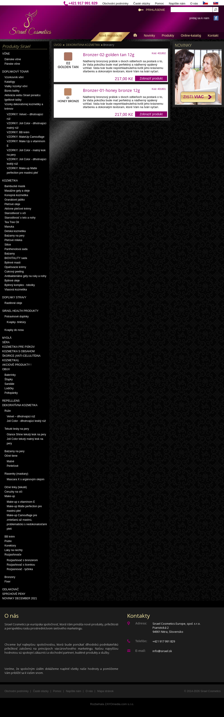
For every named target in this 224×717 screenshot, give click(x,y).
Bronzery (9, 577)
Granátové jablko (14, 199)
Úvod (58, 45)
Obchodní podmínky (115, 3)
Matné (10, 461)
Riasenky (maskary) (16, 473)
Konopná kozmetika (16, 195)
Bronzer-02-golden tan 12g (108, 54)
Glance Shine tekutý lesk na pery (26, 434)
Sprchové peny (13, 593)
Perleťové (12, 465)
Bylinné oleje (12, 280)
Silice (7, 244)
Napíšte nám (177, 3)
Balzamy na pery (14, 235)
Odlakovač (10, 589)
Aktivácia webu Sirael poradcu (22, 95)
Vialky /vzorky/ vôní (15, 86)
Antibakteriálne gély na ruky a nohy (25, 276)
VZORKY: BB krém (18, 132)
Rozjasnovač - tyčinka (20, 569)
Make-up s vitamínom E (21, 501)
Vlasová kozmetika (15, 289)
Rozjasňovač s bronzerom (22, 560)
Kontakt (213, 35)
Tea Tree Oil (11, 222)
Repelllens (10, 400)
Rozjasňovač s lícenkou (21, 564)
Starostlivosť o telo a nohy (20, 217)
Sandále (9, 383)
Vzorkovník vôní (14, 77)
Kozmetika (10, 180)
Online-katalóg (191, 35)
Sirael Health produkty (20, 310)
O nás (194, 3)
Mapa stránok (105, 691)
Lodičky (9, 388)
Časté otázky (141, 3)
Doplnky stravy (14, 297)
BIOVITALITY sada (15, 258)
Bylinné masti (12, 262)
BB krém (9, 536)
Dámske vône (12, 59)
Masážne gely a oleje (17, 190)
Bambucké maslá (14, 186)
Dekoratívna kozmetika (19, 405)
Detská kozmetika (15, 231)
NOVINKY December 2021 (19, 598)
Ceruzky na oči (13, 491)
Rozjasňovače (12, 554)
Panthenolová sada (16, 249)
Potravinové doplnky (16, 316)
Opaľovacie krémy (15, 267)
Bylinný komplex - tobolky (19, 285)
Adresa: (141, 623)
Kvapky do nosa (14, 330)
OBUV (6, 369)
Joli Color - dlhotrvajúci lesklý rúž (26, 421)
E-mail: (140, 651)
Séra (6, 342)
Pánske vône (12, 63)
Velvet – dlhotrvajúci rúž (21, 416)
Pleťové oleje (12, 204)
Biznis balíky (11, 90)
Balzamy (9, 253)
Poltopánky (11, 392)
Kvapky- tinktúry (16, 322)
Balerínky (10, 374)
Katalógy (9, 81)
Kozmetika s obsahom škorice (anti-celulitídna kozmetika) (21, 356)
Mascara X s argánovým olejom (25, 479)
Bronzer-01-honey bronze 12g (111, 90)
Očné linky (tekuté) (15, 487)
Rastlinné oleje (13, 303)
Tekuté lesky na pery (16, 428)
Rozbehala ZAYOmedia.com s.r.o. (112, 704)
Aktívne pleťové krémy (17, 208)
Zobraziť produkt (151, 78)
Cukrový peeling (14, 271)
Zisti (193, 97)
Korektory (10, 545)
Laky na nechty (13, 550)
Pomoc (159, 3)
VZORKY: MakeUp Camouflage (25, 136)
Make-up (9, 496)
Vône (6, 53)
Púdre (8, 541)
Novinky (149, 35)
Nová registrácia (110, 35)
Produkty (168, 35)
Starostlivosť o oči (15, 213)
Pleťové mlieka (13, 240)
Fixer (7, 581)
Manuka (9, 226)
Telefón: (141, 641)
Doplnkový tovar (15, 71)
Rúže (7, 410)
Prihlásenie (155, 9)
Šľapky (8, 379)
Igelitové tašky (13, 99)
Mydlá (6, 337)
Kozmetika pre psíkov (18, 346)
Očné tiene (10, 455)
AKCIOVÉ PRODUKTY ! (16, 364)
